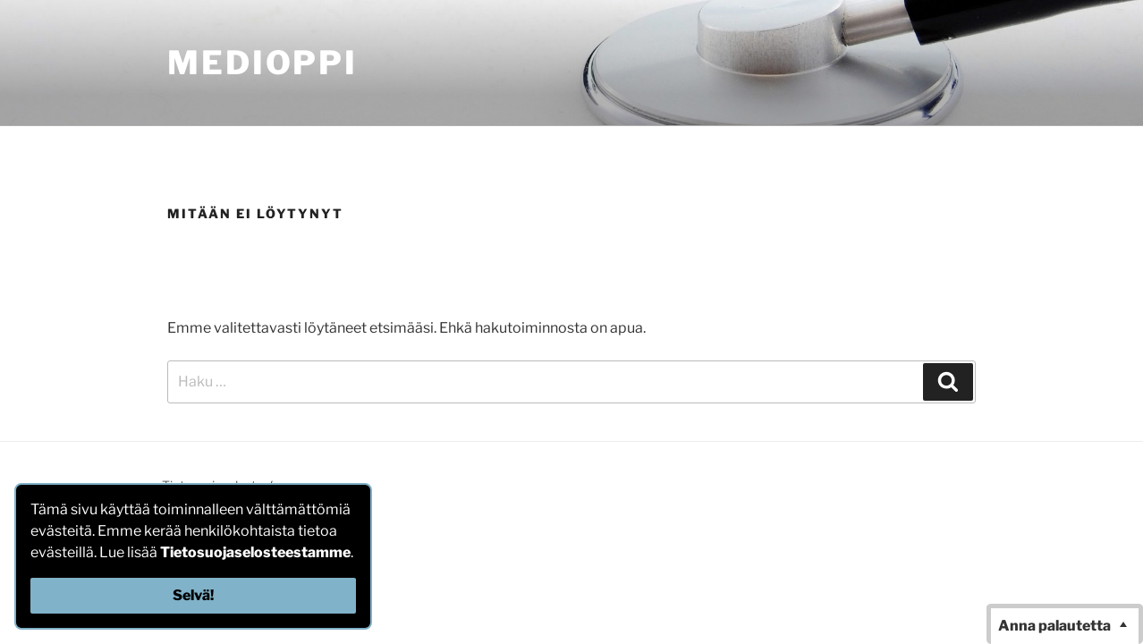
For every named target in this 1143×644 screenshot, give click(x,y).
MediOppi (262, 62)
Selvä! (193, 595)
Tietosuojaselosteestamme (255, 552)
